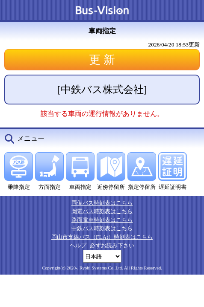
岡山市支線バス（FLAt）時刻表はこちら (102, 237)
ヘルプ (78, 245)
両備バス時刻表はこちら (102, 203)
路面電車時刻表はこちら (102, 220)
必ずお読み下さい (112, 245)
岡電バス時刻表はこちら (102, 211)
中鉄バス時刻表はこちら (102, 228)
